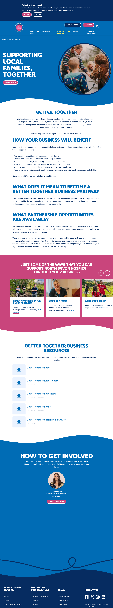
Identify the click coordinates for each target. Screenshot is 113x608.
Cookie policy (67, 10)
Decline (39, 15)
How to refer (68, 26)
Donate (83, 26)
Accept (27, 15)
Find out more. (19, 313)
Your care (35, 34)
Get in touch (10, 83)
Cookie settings (63, 601)
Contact (6, 597)
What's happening (87, 34)
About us (7, 601)
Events (46, 33)
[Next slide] (107, 274)
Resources (34, 605)
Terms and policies (64, 597)
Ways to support (60, 34)
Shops (73, 33)
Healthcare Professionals (39, 597)
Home (4, 40)
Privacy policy (52, 10)
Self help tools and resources (13, 605)
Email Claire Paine (56, 502)
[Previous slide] (101, 274)
